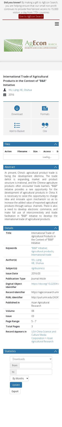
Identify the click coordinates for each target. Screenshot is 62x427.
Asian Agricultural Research (42, 340)
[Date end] (34, 372)
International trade (41, 254)
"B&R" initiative (39, 248)
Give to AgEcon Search (31, 16)
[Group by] (31, 359)
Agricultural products (42, 251)
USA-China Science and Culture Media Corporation (43, 335)
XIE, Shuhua (26, 89)
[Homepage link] (31, 44)
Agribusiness (38, 268)
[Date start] (35, 365)
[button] (45, 109)
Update (16, 384)
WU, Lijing (14, 89)
